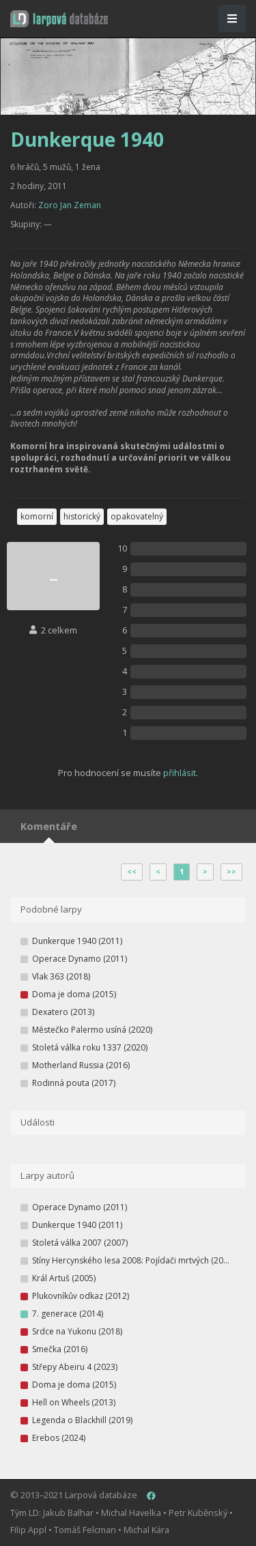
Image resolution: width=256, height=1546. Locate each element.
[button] (59, 19)
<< (132, 871)
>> (231, 871)
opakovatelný (137, 516)
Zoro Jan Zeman (69, 205)
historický (81, 516)
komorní (36, 516)
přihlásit (179, 773)
